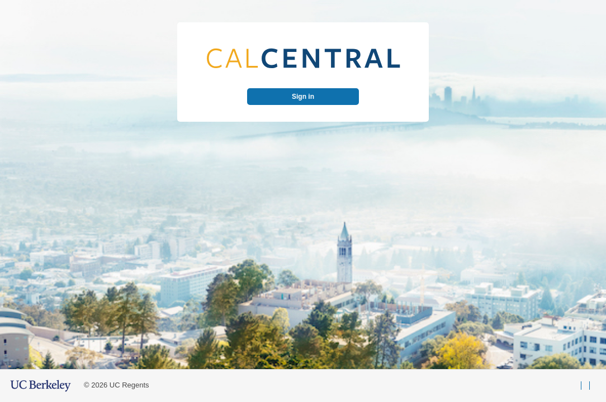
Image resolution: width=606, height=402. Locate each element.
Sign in (303, 96)
